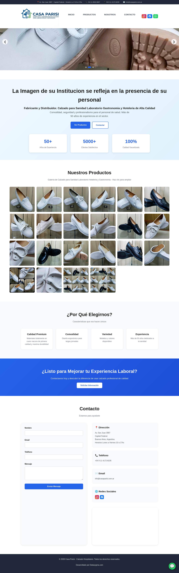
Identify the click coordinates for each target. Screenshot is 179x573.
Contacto (129, 14)
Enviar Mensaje (54, 486)
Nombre (28, 428)
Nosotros (110, 14)
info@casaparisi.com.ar (134, 2)
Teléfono (28, 452)
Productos (89, 14)
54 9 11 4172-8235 (112, 2)
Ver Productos (80, 125)
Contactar (100, 125)
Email (27, 440)
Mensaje (28, 464)
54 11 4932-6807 (94, 2)
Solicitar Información (89, 385)
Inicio (71, 14)
